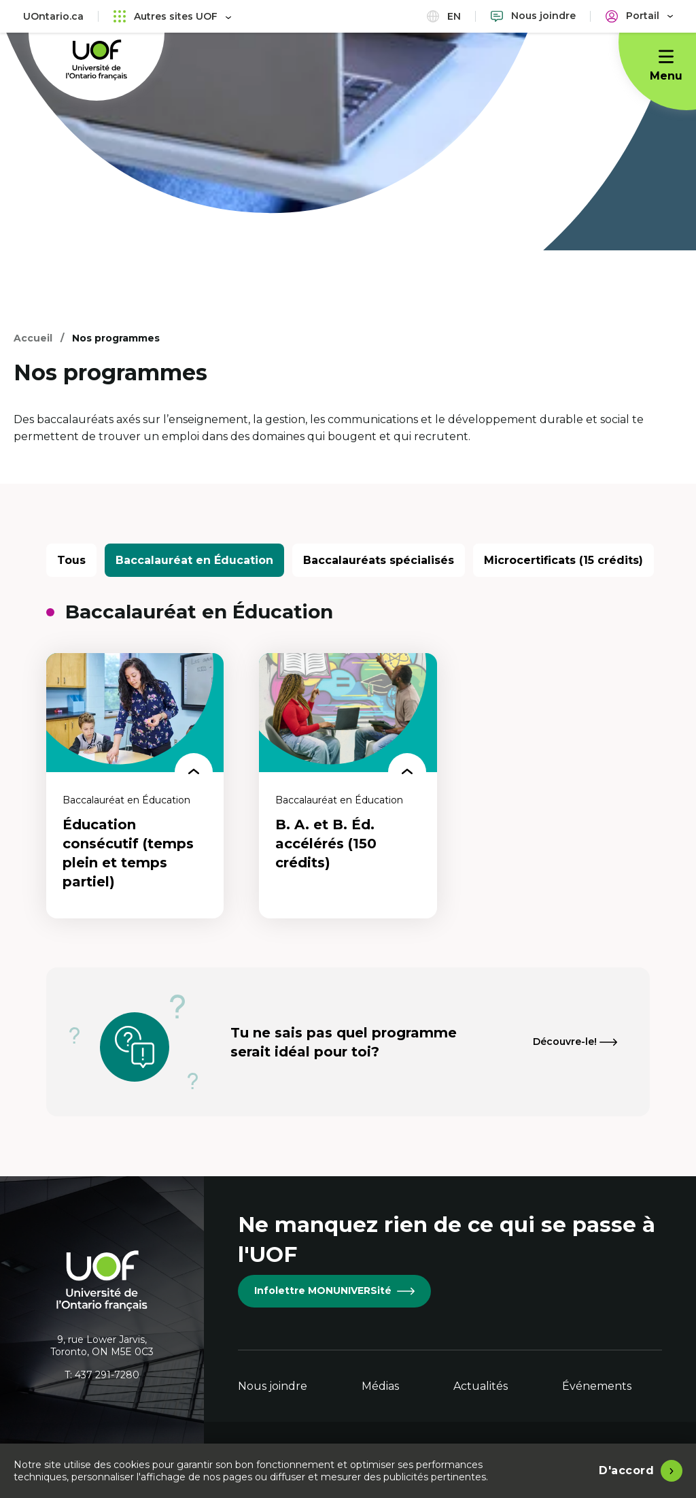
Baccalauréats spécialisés (378, 560)
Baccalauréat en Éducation (194, 560)
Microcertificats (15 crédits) (563, 560)
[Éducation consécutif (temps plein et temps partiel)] (135, 786)
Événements (596, 1386)
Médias (380, 1386)
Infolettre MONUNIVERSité (334, 1290)
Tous (71, 560)
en (444, 16)
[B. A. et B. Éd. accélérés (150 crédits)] (347, 786)
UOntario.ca (53, 16)
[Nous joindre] (533, 16)
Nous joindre (272, 1386)
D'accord (626, 1470)
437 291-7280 (107, 1375)
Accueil (33, 338)
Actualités (480, 1386)
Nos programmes (116, 338)
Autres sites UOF (172, 16)
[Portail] (639, 16)
